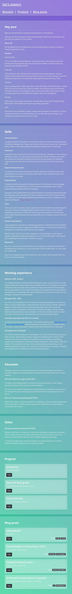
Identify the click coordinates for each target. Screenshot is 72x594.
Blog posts (40, 12)
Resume (7, 12)
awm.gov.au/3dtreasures (15, 324)
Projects (23, 12)
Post (9, 475)
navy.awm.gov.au (60, 322)
